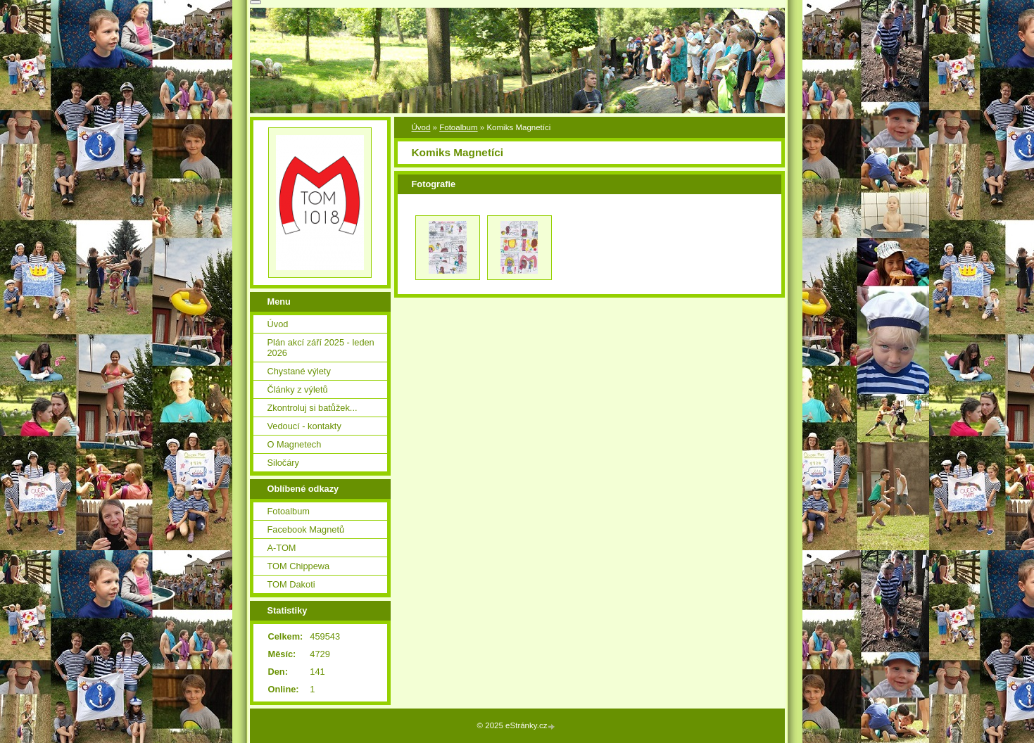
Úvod (421, 127)
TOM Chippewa (298, 566)
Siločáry (283, 462)
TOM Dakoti (291, 584)
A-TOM (281, 547)
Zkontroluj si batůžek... (312, 407)
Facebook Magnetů (306, 529)
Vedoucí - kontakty (304, 426)
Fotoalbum (458, 127)
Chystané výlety (299, 371)
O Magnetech (294, 444)
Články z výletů (297, 389)
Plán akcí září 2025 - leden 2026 (320, 347)
